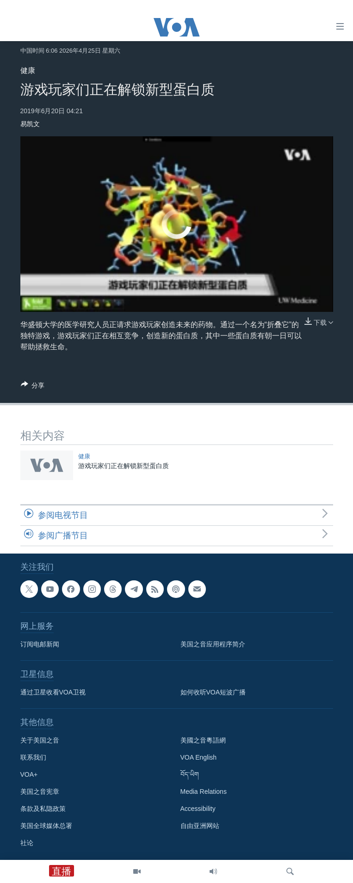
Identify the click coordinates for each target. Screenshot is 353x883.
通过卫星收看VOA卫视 (53, 692)
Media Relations (203, 791)
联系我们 (33, 757)
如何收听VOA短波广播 (213, 692)
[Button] (33, 387)
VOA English (198, 757)
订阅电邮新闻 (39, 644)
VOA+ (29, 774)
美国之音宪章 (39, 791)
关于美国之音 (39, 740)
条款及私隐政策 (43, 808)
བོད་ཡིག (189, 774)
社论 (26, 842)
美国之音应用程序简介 (212, 644)
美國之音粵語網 (203, 740)
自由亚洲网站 (199, 825)
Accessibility (198, 808)
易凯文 (30, 124)
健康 (27, 70)
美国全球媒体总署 (46, 825)
